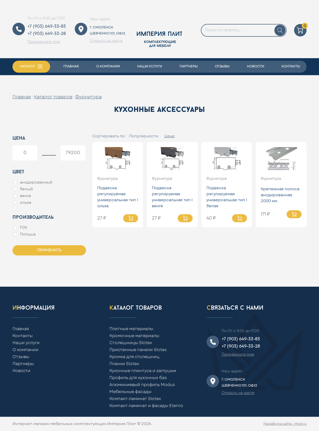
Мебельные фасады (130, 392)
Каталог (27, 66)
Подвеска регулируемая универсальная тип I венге (172, 197)
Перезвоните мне (43, 42)
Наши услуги (149, 66)
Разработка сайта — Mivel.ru (285, 423)
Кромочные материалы (134, 336)
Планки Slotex (124, 364)
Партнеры (188, 66)
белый (23, 189)
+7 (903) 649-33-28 (46, 34)
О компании (108, 66)
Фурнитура (88, 97)
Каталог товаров (53, 97)
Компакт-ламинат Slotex (135, 399)
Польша (24, 234)
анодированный (32, 182)
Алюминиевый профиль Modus (142, 385)
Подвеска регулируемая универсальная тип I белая (226, 197)
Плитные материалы (131, 329)
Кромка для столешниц (134, 357)
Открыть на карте (106, 41)
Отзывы (222, 66)
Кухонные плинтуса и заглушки (142, 371)
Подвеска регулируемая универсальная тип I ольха (117, 197)
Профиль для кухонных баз (138, 378)
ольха (22, 203)
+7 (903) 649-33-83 (46, 26)
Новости (255, 66)
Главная (71, 66)
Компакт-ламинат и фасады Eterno (146, 406)
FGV (20, 227)
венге (22, 196)
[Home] (159, 29)
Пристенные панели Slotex (138, 350)
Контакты (290, 66)
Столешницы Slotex (130, 343)
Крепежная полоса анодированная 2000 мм (280, 195)
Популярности (143, 136)
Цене (169, 136)
